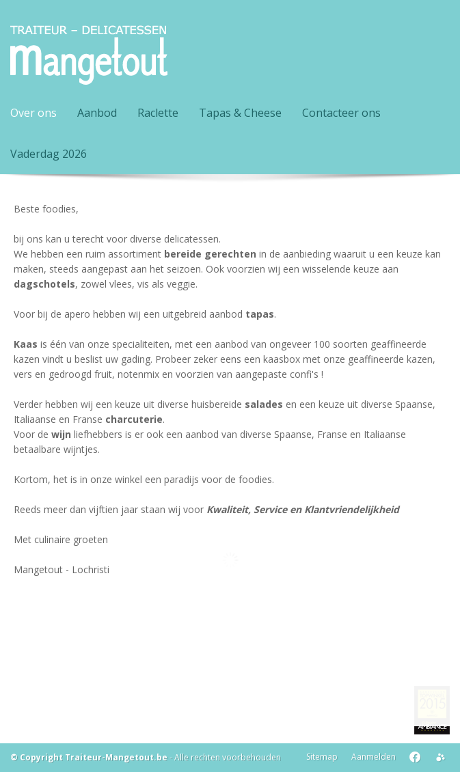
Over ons (33, 112)
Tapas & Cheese (240, 112)
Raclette (157, 112)
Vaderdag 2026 (48, 153)
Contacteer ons (341, 112)
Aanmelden (373, 756)
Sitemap (322, 756)
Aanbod (97, 112)
